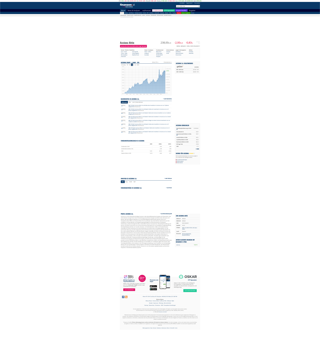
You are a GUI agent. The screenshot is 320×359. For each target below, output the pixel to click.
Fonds (144, 13)
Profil (167, 53)
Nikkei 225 (170, 296)
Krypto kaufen (181, 10)
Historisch (123, 56)
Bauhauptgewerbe (186, 233)
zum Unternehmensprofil (166, 213)
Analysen (146, 53)
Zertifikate (131, 13)
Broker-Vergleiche (186, 13)
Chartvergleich (135, 53)
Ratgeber (192, 10)
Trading (174, 13)
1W (127, 65)
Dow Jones (159, 296)
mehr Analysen (168, 178)
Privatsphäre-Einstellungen (170, 305)
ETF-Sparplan (169, 10)
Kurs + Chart (124, 51)
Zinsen (166, 13)
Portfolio (191, 51)
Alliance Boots (149, 300)
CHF (186, 1)
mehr (198, 149)
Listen (143, 15)
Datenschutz (151, 305)
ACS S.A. (178, 245)
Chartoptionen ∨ (168, 62)
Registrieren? (189, 3)
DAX (128, 1)
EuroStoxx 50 (153, 296)
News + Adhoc (147, 51)
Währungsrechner (146, 328)
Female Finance (167, 15)
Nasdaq (159, 1)
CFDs (170, 13)
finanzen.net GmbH (163, 311)
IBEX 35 (184, 227)
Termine (148, 15)
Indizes (126, 13)
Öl (168, 1)
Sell (134, 182)
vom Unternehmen (137, 102)
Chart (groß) (135, 51)
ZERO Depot (158, 10)
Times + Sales (124, 53)
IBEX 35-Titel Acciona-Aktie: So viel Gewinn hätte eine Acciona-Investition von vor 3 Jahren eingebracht (149, 113)
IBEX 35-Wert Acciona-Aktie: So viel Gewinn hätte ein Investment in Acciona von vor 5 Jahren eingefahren (148, 109)
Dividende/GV (159, 55)
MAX (138, 65)
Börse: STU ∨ (155, 62)
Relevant (124, 102)
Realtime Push (135, 55)
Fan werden (197, 3)
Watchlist (191, 53)
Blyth (173, 300)
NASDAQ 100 (165, 296)
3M (130, 65)
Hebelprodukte (138, 13)
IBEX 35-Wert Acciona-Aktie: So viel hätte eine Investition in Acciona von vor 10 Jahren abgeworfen (148, 106)
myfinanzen (146, 10)
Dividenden (153, 15)
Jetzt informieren (129, 289)
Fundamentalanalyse (182, 159)
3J (133, 65)
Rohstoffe (157, 13)
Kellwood (169, 300)
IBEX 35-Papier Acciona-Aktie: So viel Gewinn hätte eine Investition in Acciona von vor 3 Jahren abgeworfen (149, 128)
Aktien (122, 13)
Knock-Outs (178, 55)
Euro (177, 1)
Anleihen (151, 13)
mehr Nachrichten (168, 99)
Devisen (162, 13)
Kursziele (146, 55)
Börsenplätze (124, 55)
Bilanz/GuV (158, 51)
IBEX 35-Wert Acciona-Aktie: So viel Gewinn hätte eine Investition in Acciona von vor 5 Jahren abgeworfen (148, 124)
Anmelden (182, 3)
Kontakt (150, 303)
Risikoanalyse (180, 161)
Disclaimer (157, 305)
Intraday (123, 65)
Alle (130, 102)
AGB (162, 305)
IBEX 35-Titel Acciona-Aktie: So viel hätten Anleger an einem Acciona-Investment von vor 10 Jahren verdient (149, 121)
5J (135, 65)
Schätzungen (159, 53)
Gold (195, 1)
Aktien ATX (145, 296)
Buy (127, 182)
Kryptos (179, 13)
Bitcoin (168, 328)
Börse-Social (160, 15)
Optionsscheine (179, 53)
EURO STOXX (189, 227)
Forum (192, 13)
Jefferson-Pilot (163, 300)
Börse (123, 10)
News (151, 328)
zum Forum (169, 187)
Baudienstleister (186, 235)
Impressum (155, 303)
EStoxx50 (148, 1)
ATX (120, 1)
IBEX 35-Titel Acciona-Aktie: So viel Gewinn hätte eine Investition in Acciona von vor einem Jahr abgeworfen (149, 117)
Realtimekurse (137, 15)
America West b (156, 300)
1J (131, 65)
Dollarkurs (159, 328)
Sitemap (146, 305)
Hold (130, 182)
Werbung (161, 303)
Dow (138, 1)
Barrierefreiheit (167, 303)
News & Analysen (134, 10)
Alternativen (180, 162)
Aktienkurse (123, 15)
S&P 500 (175, 296)
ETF (147, 13)
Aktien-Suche (130, 15)
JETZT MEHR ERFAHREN (190, 290)
